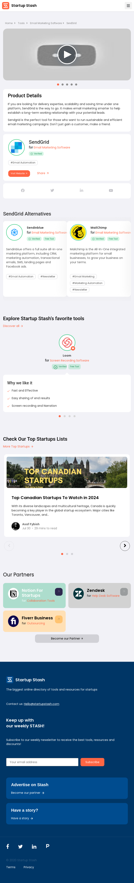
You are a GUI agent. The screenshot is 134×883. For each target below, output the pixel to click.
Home (10, 23)
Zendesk (96, 590)
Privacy (29, 867)
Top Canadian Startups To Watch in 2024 (55, 498)
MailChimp (99, 228)
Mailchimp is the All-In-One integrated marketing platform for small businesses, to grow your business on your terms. (97, 255)
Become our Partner (67, 638)
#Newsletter (47, 276)
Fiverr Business (37, 618)
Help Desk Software (106, 596)
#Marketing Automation (87, 283)
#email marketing (83, 276)
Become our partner (28, 793)
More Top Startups (18, 446)
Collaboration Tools (41, 601)
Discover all (13, 326)
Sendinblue (35, 228)
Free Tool (49, 238)
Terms (10, 867)
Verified (36, 153)
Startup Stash (24, 5)
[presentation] (9, 546)
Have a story (22, 818)
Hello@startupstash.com (41, 704)
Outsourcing (36, 623)
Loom (67, 355)
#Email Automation (22, 162)
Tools (21, 23)
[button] (58, 84)
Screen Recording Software (69, 360)
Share (43, 173)
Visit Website (19, 173)
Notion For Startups (32, 593)
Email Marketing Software (47, 23)
